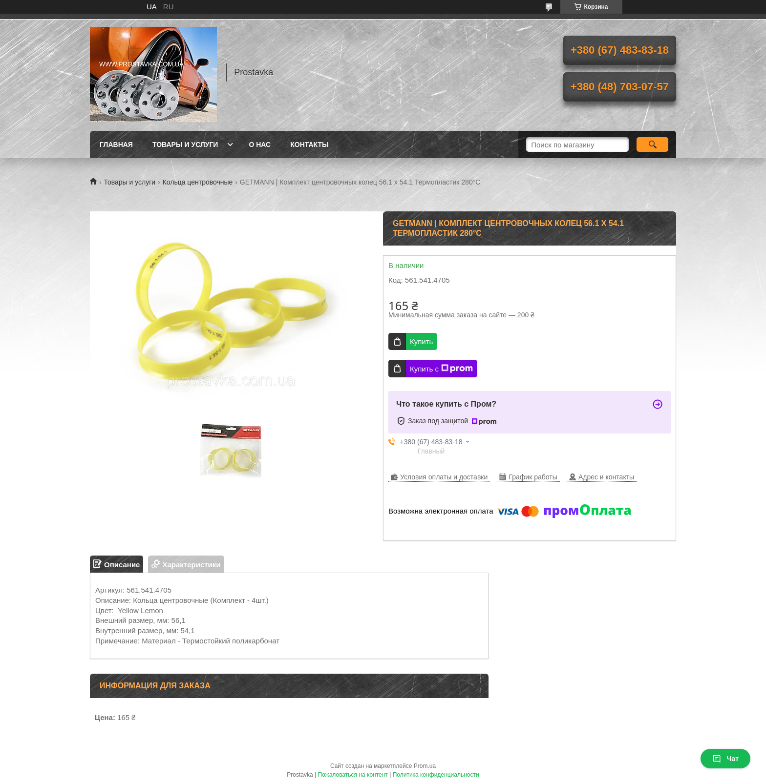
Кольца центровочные (198, 182)
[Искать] (652, 144)
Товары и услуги (185, 144)
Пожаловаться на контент (352, 774)
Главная (116, 144)
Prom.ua (425, 766)
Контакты (309, 144)
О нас (260, 144)
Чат (725, 758)
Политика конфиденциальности (436, 774)
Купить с (441, 368)
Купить (421, 341)
